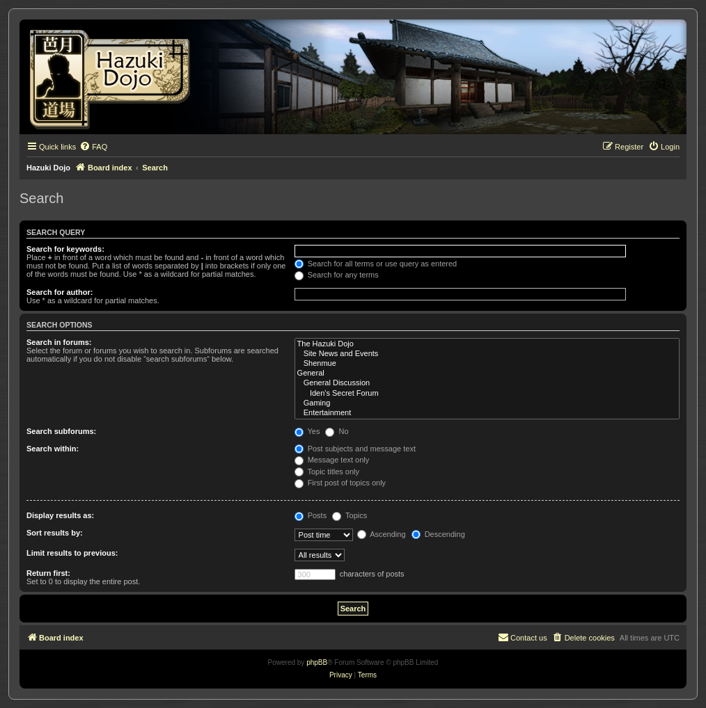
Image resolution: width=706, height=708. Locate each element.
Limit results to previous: (72, 553)
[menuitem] (93, 146)
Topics (349, 515)
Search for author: (59, 292)
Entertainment (487, 413)
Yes (307, 431)
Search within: (52, 448)
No (336, 431)
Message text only (332, 460)
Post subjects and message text (355, 448)
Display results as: (60, 515)
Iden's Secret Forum (487, 394)
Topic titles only (327, 471)
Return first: (48, 573)
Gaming (487, 403)
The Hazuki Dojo (487, 344)
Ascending (381, 534)
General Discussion (487, 383)
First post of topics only (340, 482)
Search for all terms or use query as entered (376, 263)
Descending (438, 534)
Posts (311, 515)
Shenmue (487, 364)
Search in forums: (59, 342)
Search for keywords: (65, 249)
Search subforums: (61, 431)
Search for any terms (337, 275)
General (487, 373)
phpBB (316, 662)
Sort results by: (54, 533)
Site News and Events (487, 354)
